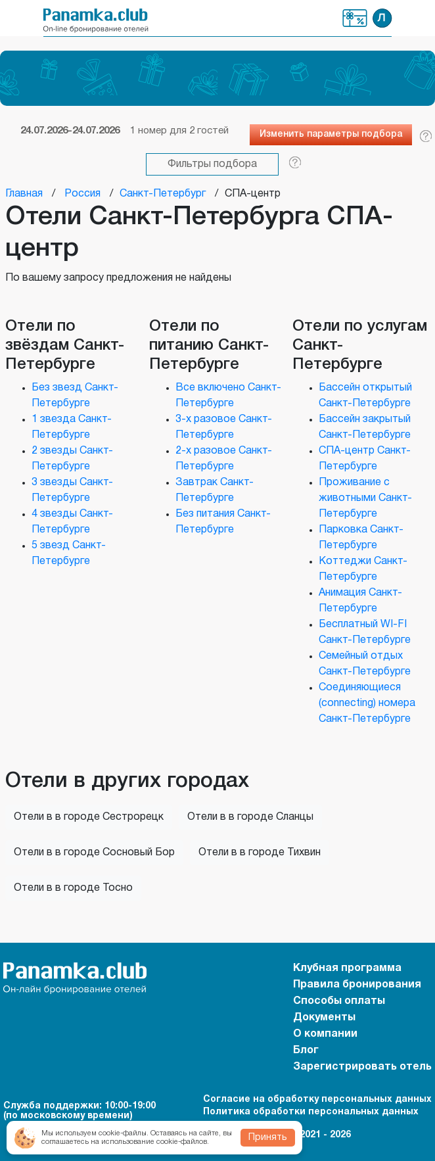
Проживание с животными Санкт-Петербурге (365, 498)
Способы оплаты (339, 1001)
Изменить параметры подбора (331, 134)
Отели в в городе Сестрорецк (89, 817)
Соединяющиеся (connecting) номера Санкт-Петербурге (367, 703)
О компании (325, 1034)
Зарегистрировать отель (362, 1067)
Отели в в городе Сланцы (250, 817)
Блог (306, 1050)
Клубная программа (354, 18)
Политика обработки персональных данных (311, 1112)
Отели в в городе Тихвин (259, 852)
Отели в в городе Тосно (73, 888)
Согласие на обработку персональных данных (317, 1099)
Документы (324, 1017)
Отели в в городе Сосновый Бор (94, 852)
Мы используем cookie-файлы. (95, 1133)
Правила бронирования (357, 984)
